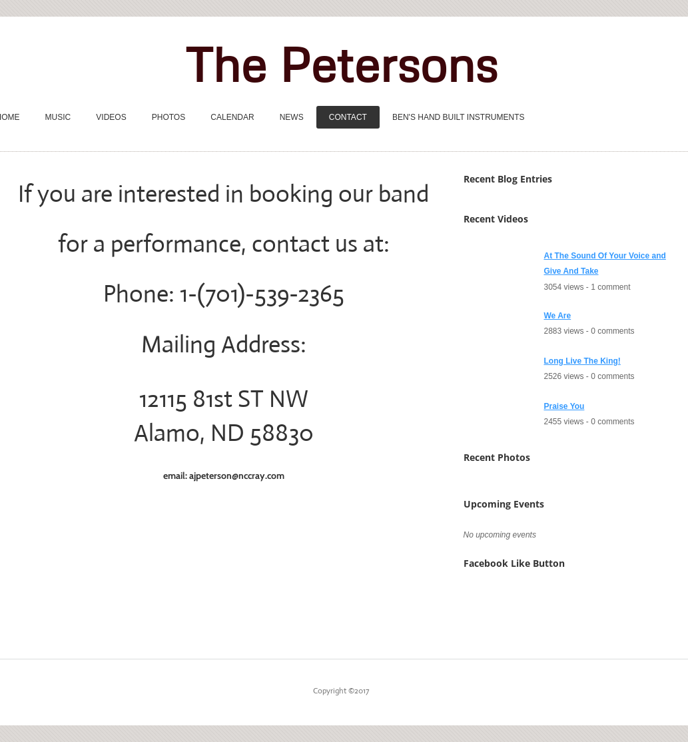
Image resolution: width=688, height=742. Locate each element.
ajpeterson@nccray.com (236, 476)
